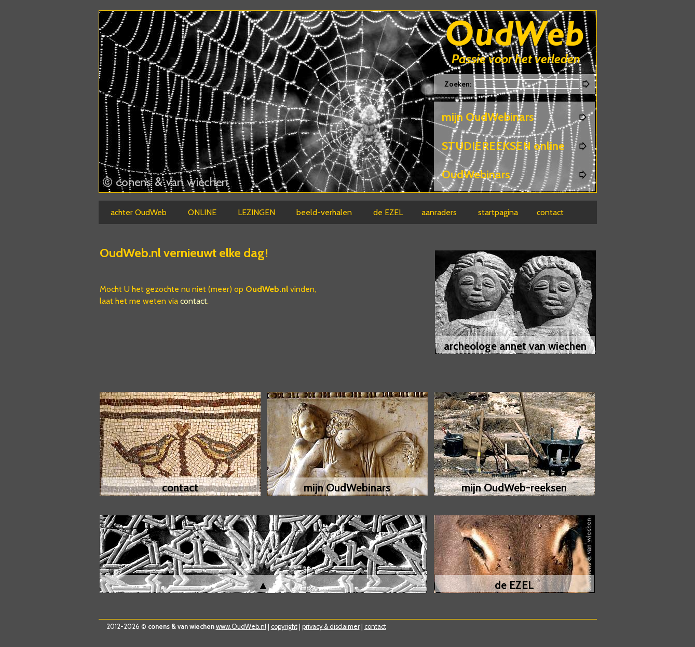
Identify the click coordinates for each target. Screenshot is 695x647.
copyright (284, 626)
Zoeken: (458, 84)
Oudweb (515, 35)
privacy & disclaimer (331, 626)
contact (193, 301)
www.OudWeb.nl (241, 626)
